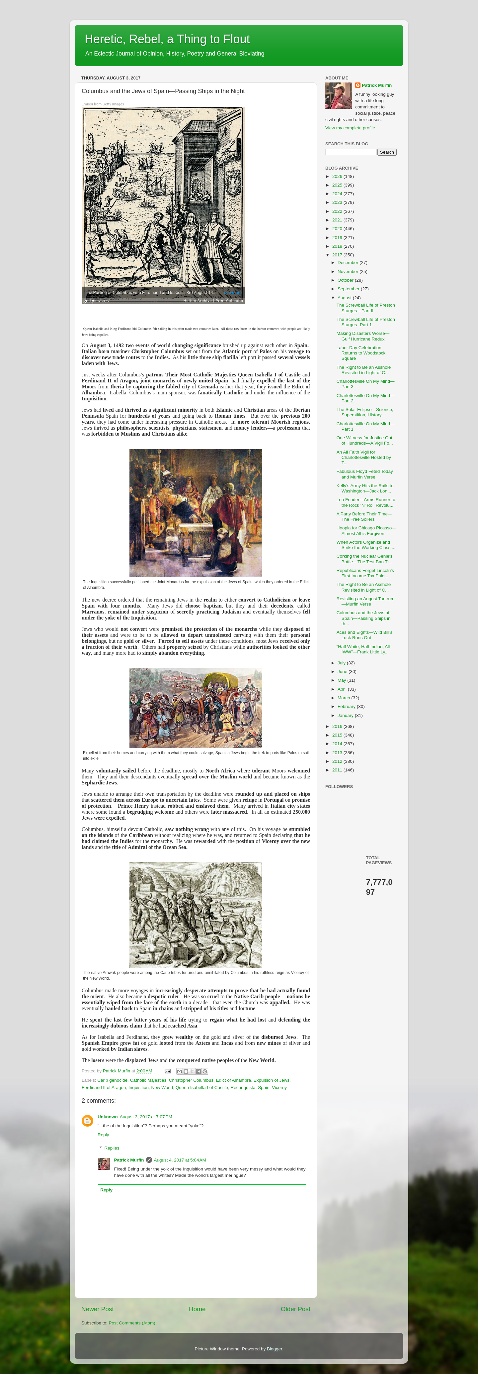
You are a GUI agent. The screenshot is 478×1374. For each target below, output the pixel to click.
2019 (338, 237)
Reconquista (243, 1087)
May (342, 680)
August (345, 297)
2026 (338, 176)
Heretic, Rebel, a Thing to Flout (167, 39)
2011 (338, 769)
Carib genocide (112, 1080)
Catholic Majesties (148, 1080)
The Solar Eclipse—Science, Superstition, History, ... (365, 412)
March (344, 697)
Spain (264, 1087)
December (348, 262)
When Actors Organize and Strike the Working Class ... (366, 545)
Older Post (295, 1308)
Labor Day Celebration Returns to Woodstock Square (361, 353)
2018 (338, 246)
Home (197, 1308)
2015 (338, 735)
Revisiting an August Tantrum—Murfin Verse (366, 601)
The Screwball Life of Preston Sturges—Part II (366, 308)
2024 (338, 193)
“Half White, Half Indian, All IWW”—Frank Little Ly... (363, 649)
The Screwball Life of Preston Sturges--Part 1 (366, 322)
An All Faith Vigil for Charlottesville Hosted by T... (364, 457)
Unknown (108, 1116)
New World (162, 1087)
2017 (338, 254)
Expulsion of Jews (271, 1080)
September (349, 288)
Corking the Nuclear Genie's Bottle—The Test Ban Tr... (365, 559)
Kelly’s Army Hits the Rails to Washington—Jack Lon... (365, 488)
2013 (338, 752)
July (342, 662)
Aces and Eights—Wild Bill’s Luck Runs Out (365, 635)
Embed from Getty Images (103, 104)
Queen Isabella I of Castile (202, 1087)
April (343, 689)
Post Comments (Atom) (132, 1322)
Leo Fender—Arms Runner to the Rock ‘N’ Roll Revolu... (366, 502)
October (346, 280)
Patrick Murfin (129, 1160)
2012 (338, 761)
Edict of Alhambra (233, 1080)
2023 (338, 202)
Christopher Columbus (191, 1080)
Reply (103, 1134)
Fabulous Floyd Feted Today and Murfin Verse (365, 474)
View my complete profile (350, 127)
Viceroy (279, 1087)
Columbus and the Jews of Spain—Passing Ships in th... (364, 618)
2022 (338, 211)
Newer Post (97, 1308)
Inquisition (138, 1087)
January (346, 715)
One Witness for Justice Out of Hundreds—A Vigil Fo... (365, 440)
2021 (338, 219)
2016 (338, 726)
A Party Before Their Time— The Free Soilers (364, 516)
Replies (112, 1148)
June (343, 671)
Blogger (274, 1348)
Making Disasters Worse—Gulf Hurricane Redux (363, 336)
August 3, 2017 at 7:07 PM (146, 1116)
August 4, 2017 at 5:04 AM (180, 1160)
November (348, 271)
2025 (338, 185)
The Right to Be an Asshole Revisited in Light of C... (364, 370)
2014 (338, 743)
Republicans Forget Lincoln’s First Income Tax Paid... (365, 573)
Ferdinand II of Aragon (104, 1087)
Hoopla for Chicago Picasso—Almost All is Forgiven (366, 530)
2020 (338, 228)
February (347, 706)
